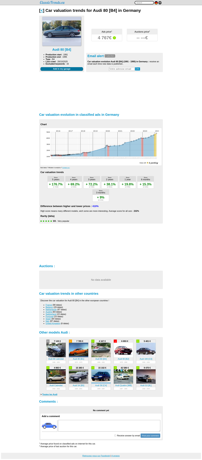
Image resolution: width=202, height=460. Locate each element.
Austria (49, 312)
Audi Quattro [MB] (123, 385)
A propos (115, 456)
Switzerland (51, 314)
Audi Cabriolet (56, 385)
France (49, 305)
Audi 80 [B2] (123, 359)
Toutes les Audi (49, 394)
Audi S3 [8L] (146, 385)
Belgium (49, 307)
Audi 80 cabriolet (56, 359)
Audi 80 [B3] (101, 359)
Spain (48, 319)
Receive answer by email (127, 436)
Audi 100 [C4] (146, 359)
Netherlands (51, 309)
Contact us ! (66, 167)
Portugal (49, 316)
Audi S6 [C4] (101, 385)
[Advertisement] (101, 92)
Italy (47, 321)
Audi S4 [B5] (78, 385)
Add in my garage (61, 69)
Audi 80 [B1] (78, 359)
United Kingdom (53, 323)
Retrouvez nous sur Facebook (96, 456)
